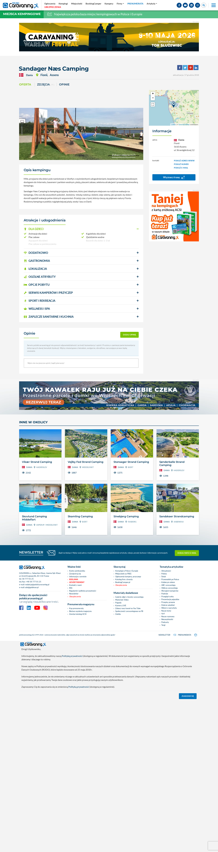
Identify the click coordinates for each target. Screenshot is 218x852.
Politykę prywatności (72, 655)
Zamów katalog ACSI (77, 614)
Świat (163, 576)
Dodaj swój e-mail (186, 553)
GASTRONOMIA (37, 260)
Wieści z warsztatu (169, 608)
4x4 (163, 613)
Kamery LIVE (120, 605)
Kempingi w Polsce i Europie (126, 571)
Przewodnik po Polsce (170, 579)
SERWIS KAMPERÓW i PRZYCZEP (48, 292)
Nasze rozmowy (167, 616)
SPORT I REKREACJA (39, 300)
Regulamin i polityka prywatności (82, 591)
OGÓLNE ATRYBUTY (40, 276)
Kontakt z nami (75, 585)
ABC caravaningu (168, 585)
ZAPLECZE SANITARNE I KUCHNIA (49, 316)
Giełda (118, 614)
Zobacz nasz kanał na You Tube (128, 608)
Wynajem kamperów (169, 591)
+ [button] (153, 94)
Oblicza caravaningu (169, 588)
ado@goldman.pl (32, 587)
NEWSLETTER (31, 552)
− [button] (153, 98)
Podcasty (165, 622)
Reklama (73, 579)
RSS (70, 588)
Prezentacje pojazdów (170, 599)
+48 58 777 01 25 (33, 582)
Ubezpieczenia (75, 596)
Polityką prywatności (78, 686)
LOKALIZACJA (35, 268)
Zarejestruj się (75, 574)
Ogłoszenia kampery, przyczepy (128, 576)
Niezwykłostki (167, 619)
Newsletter (73, 593)
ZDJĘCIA (45, 85)
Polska (164, 574)
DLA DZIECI (34, 229)
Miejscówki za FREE (123, 574)
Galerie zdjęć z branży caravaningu (129, 597)
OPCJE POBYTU (37, 284)
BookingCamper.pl (122, 582)
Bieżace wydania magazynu (80, 611)
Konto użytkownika (77, 571)
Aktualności (166, 571)
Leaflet (173, 124)
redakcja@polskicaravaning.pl (37, 584)
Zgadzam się (188, 695)
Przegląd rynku (167, 596)
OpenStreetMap (184, 124)
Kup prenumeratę (76, 608)
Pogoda (118, 602)
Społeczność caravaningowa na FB (129, 611)
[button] (81, 229)
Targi (163, 625)
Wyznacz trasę (174, 177)
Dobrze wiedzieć (168, 605)
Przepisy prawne (168, 602)
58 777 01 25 (28, 579)
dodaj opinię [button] (129, 335)
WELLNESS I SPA (37, 308)
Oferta (25, 84)
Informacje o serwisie (77, 576)
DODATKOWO (36, 252)
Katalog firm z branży (124, 579)
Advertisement (76, 582)
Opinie (64, 84)
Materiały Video (122, 600)
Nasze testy (166, 611)
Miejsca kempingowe (22, 14)
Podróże (164, 593)
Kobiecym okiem (168, 582)
